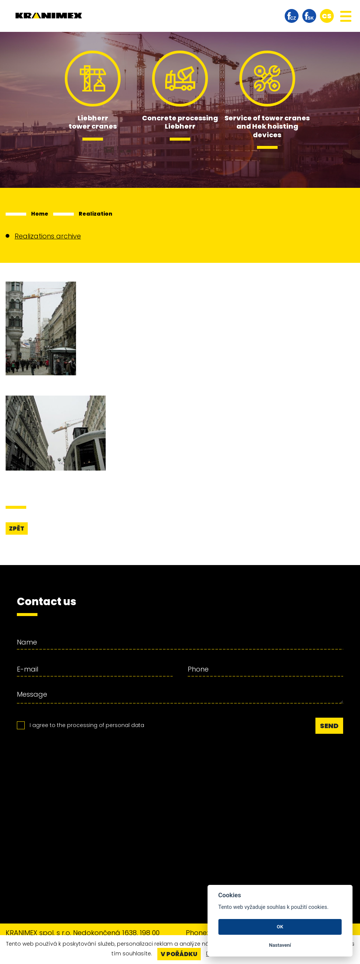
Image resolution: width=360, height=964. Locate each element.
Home (39, 213)
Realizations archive (48, 236)
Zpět (16, 528)
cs (327, 16)
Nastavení (280, 945)
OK (280, 927)
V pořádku (179, 954)
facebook (292, 16)
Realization (95, 213)
